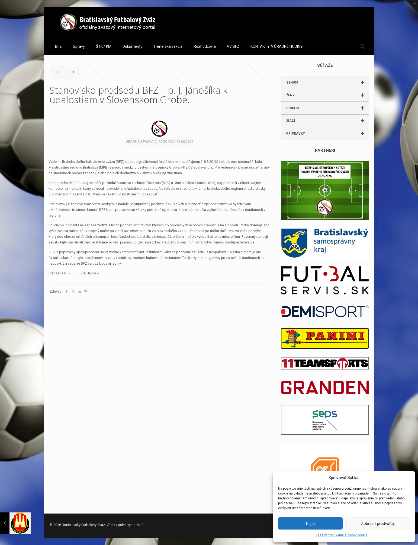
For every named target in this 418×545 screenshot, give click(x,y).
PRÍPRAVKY (327, 133)
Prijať (310, 523)
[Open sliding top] (412, 6)
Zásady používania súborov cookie (341, 535)
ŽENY (327, 95)
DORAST (327, 108)
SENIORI (327, 82)
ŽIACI (327, 121)
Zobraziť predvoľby (378, 523)
